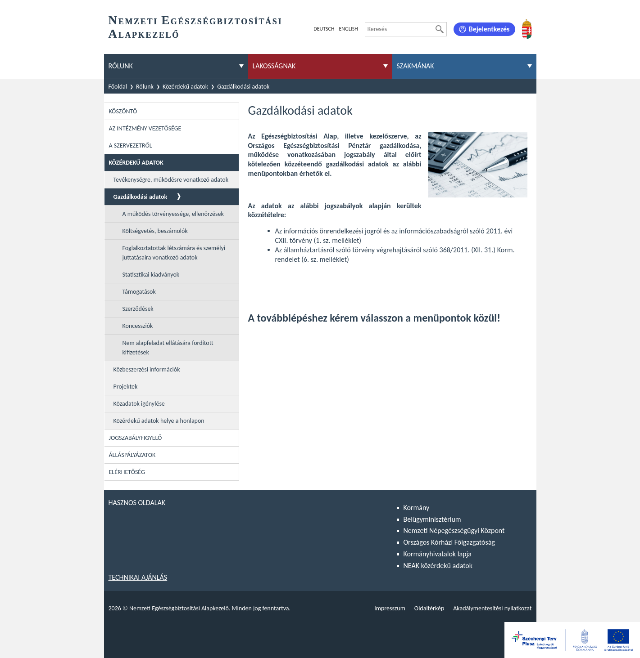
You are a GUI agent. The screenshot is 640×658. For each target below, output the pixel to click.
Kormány (417, 507)
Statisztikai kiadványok (151, 274)
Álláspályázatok (132, 455)
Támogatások (139, 291)
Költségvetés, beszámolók (155, 231)
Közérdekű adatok (185, 86)
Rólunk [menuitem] (121, 66)
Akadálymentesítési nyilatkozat (492, 608)
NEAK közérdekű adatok (438, 565)
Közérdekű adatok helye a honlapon (158, 421)
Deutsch (323, 29)
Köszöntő (123, 111)
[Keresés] (439, 29)
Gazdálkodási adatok (243, 86)
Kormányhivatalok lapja (438, 554)
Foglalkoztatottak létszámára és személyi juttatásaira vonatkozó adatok (174, 252)
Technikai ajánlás (138, 577)
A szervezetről (130, 145)
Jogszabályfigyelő (135, 438)
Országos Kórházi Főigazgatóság (449, 542)
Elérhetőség (127, 472)
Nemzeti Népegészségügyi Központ (454, 530)
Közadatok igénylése (139, 403)
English (348, 29)
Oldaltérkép (429, 608)
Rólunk (145, 86)
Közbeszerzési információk (146, 369)
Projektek (125, 386)
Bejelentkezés (489, 29)
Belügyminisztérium (432, 519)
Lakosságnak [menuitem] (274, 66)
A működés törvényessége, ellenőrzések (173, 214)
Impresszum (389, 608)
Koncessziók (138, 326)
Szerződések (138, 309)
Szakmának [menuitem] (415, 66)
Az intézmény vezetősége (145, 128)
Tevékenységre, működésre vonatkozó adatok (171, 180)
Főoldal (118, 86)
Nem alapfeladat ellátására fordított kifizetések (168, 347)
